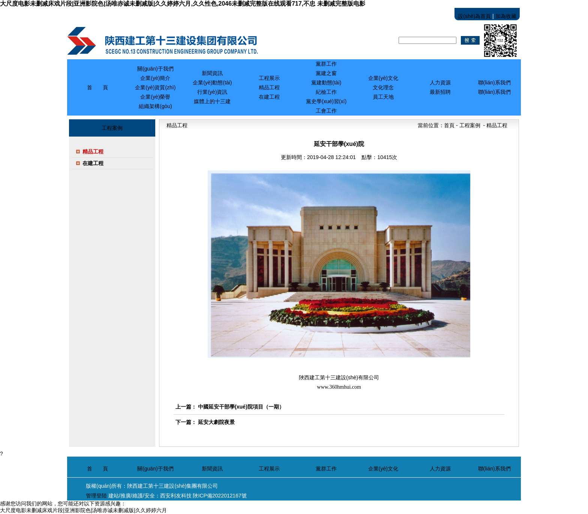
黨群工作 (326, 469)
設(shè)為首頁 (474, 16)
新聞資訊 (212, 469)
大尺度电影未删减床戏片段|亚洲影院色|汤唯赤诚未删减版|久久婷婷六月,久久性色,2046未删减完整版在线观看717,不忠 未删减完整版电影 (182, 3)
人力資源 (440, 469)
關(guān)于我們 (155, 469)
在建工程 (93, 163)
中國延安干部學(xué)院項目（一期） (241, 407)
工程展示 (269, 469)
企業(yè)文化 (383, 469)
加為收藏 (505, 16)
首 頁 (97, 87)
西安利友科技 (176, 496)
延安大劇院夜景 (216, 422)
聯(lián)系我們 (494, 469)
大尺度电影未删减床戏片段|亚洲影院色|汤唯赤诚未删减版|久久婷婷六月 (83, 510)
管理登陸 (96, 496)
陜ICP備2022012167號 (219, 496)
